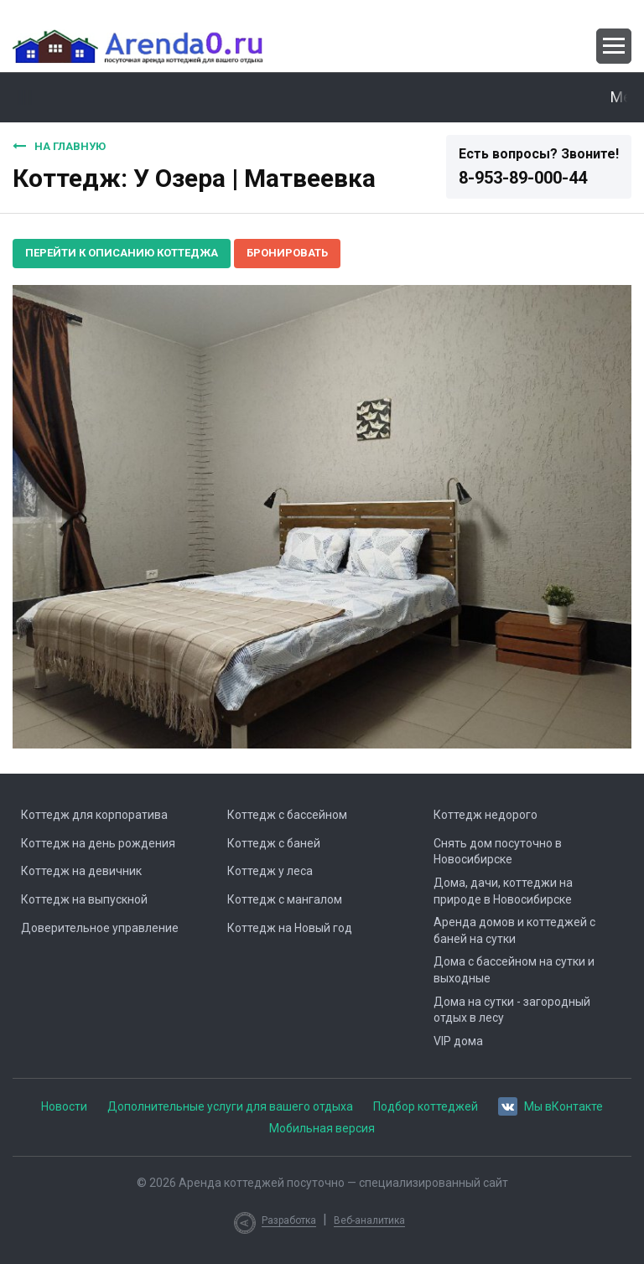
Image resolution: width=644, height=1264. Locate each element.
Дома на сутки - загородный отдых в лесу (512, 1010)
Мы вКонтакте (550, 1105)
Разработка (289, 1220)
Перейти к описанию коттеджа (121, 252)
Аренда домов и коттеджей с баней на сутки (514, 930)
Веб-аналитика (369, 1220)
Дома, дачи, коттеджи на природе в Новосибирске (503, 891)
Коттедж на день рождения (98, 843)
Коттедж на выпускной (84, 899)
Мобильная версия (322, 1128)
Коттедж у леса (270, 871)
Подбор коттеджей (425, 1106)
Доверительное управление (100, 928)
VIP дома (458, 1041)
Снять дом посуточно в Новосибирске (498, 852)
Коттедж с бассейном (287, 814)
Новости (64, 1106)
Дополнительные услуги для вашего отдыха (230, 1106)
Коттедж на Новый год (289, 928)
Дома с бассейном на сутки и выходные (514, 970)
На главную (59, 146)
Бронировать (287, 252)
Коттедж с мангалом (284, 899)
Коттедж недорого (486, 814)
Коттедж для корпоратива (94, 814)
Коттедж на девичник (81, 871)
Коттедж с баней (273, 843)
